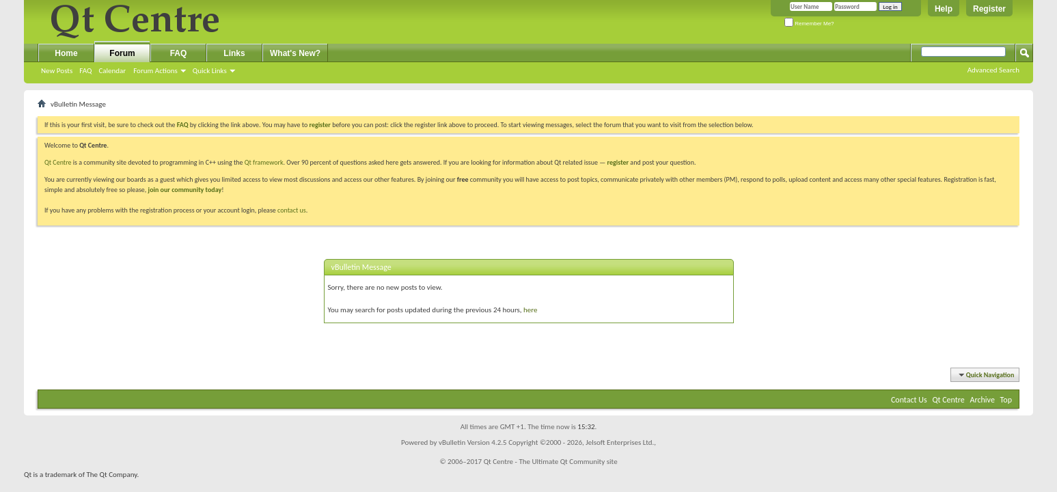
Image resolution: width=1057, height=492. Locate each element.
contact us (291, 210)
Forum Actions (155, 70)
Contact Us (909, 400)
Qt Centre (58, 162)
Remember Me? (809, 23)
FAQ (85, 70)
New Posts (56, 70)
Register (989, 9)
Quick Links (210, 70)
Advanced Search (993, 70)
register (618, 162)
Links (234, 53)
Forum (122, 53)
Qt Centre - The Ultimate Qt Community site (551, 461)
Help (943, 9)
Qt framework (264, 162)
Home (66, 53)
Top (1006, 400)
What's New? (295, 53)
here (530, 309)
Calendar (112, 70)
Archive (982, 400)
